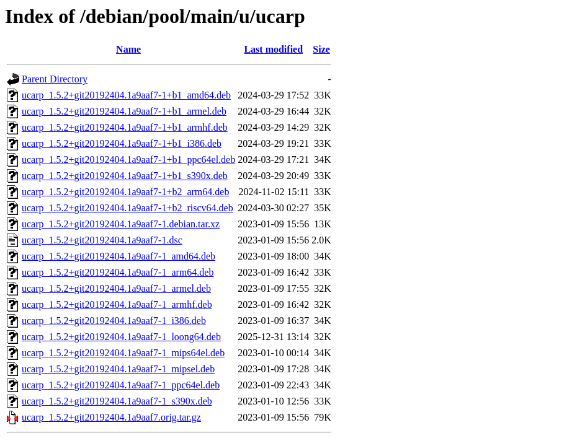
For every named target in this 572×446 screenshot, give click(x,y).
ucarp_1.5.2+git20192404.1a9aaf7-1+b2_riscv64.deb (127, 208)
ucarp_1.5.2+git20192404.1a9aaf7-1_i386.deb (114, 320)
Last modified (273, 49)
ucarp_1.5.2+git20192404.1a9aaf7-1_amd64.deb (118, 256)
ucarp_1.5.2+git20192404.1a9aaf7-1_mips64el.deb (123, 353)
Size (321, 49)
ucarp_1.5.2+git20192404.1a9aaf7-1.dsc (102, 240)
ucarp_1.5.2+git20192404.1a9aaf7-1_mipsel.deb (118, 369)
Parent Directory (54, 79)
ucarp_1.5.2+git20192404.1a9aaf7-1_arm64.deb (117, 272)
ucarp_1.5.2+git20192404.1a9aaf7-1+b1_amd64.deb (126, 95)
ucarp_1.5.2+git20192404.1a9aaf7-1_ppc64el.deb (121, 385)
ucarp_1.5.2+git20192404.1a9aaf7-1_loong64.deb (121, 336)
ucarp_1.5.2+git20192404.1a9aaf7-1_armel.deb (116, 288)
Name (128, 49)
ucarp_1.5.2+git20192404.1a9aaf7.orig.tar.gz (111, 417)
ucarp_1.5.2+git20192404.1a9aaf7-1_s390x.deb (117, 401)
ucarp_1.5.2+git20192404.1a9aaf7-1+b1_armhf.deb (125, 127)
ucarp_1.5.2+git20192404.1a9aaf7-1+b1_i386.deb (121, 143)
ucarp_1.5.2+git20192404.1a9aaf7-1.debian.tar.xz (121, 224)
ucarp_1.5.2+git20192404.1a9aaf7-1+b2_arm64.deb (125, 191)
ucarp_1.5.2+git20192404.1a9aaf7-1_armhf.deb (117, 304)
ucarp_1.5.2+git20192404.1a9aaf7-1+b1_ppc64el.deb (128, 159)
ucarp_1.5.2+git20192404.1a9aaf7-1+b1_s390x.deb (125, 175)
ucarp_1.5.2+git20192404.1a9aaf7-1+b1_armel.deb (124, 111)
